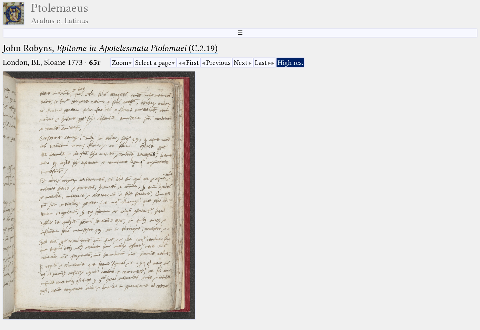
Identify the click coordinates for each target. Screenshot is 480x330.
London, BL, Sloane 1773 (43, 62)
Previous (218, 63)
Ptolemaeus (59, 13)
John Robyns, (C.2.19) (110, 48)
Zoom (120, 63)
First (192, 63)
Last (261, 63)
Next (240, 63)
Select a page (153, 63)
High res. (290, 63)
